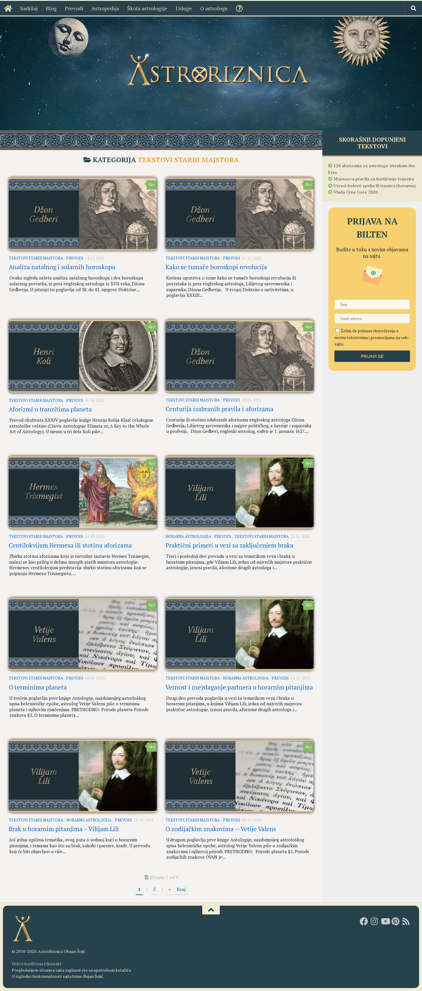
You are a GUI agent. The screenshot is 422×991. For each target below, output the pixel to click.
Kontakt (54, 963)
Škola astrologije (142, 8)
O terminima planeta (38, 687)
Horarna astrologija (188, 536)
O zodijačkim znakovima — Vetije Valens (221, 829)
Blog (45, 8)
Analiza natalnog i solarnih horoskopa (62, 267)
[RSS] (406, 922)
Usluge (178, 8)
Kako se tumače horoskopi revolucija (216, 267)
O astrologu (208, 8)
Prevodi (68, 8)
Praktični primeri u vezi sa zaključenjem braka (229, 545)
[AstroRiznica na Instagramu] (374, 921)
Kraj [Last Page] (181, 889)
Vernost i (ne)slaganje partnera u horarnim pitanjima (239, 687)
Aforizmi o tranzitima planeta (50, 409)
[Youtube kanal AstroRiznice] (385, 921)
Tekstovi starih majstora (36, 258)
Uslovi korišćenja (27, 963)
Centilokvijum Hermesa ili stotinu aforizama (70, 545)
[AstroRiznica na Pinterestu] (396, 921)
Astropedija (100, 8)
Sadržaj (23, 8)
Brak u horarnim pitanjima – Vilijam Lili (64, 829)
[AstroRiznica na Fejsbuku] (364, 921)
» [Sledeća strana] (170, 889)
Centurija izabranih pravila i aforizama (219, 409)
